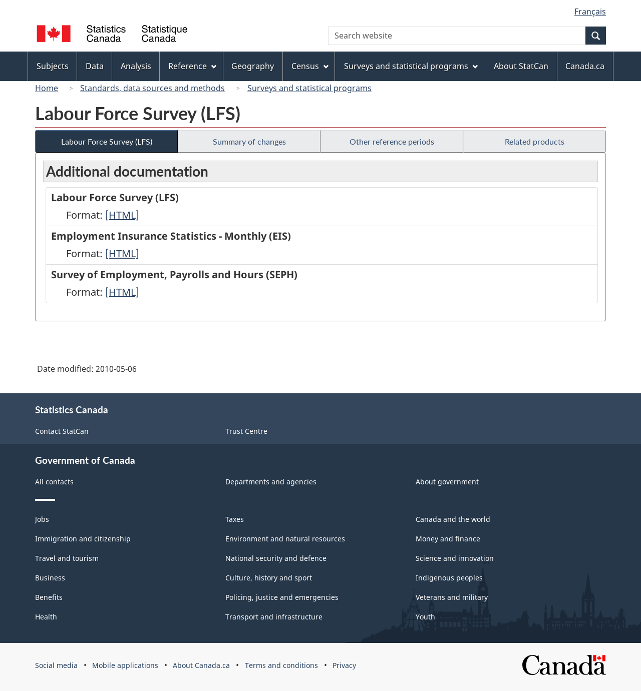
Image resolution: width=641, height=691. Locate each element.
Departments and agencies (270, 481)
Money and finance (448, 538)
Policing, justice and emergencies (282, 597)
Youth (425, 616)
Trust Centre (246, 431)
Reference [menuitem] (192, 66)
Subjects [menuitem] (53, 66)
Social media (56, 665)
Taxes (234, 519)
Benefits (49, 597)
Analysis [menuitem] (136, 66)
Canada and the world (453, 519)
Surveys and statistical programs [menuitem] (411, 66)
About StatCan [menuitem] (521, 66)
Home (46, 88)
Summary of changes (249, 141)
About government (447, 481)
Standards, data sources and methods (152, 88)
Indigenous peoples (449, 577)
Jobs (42, 519)
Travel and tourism (67, 558)
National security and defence (276, 558)
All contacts (54, 481)
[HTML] (122, 215)
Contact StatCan (62, 431)
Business (50, 577)
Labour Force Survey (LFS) (106, 141)
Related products (534, 141)
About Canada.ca (201, 665)
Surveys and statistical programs (309, 88)
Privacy (344, 665)
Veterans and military (452, 597)
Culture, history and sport (268, 577)
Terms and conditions (281, 665)
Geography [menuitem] (252, 66)
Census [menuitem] (310, 66)
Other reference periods (392, 141)
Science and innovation (455, 558)
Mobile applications (125, 665)
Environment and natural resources (285, 538)
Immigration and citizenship (83, 538)
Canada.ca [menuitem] (584, 66)
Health (46, 616)
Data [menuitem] (95, 66)
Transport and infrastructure (274, 616)
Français (590, 11)
